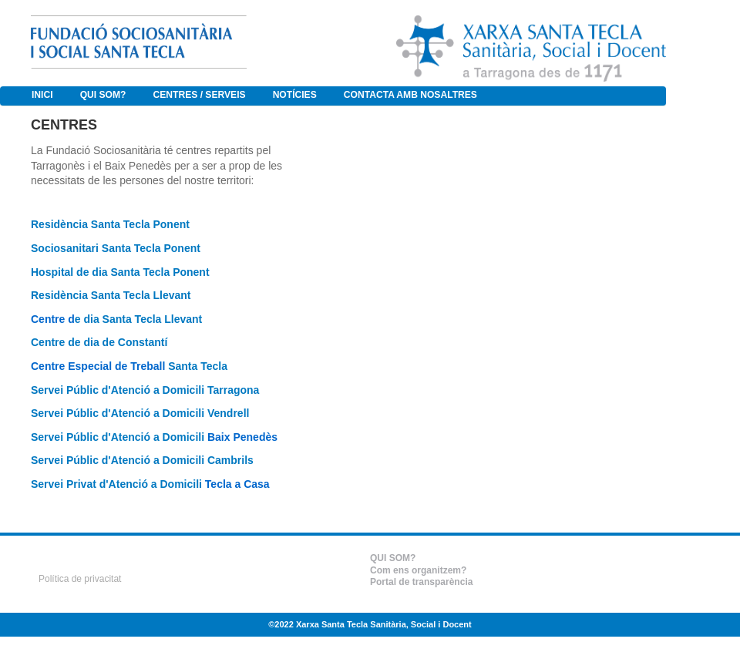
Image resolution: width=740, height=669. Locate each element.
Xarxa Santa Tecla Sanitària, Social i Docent (384, 624)
